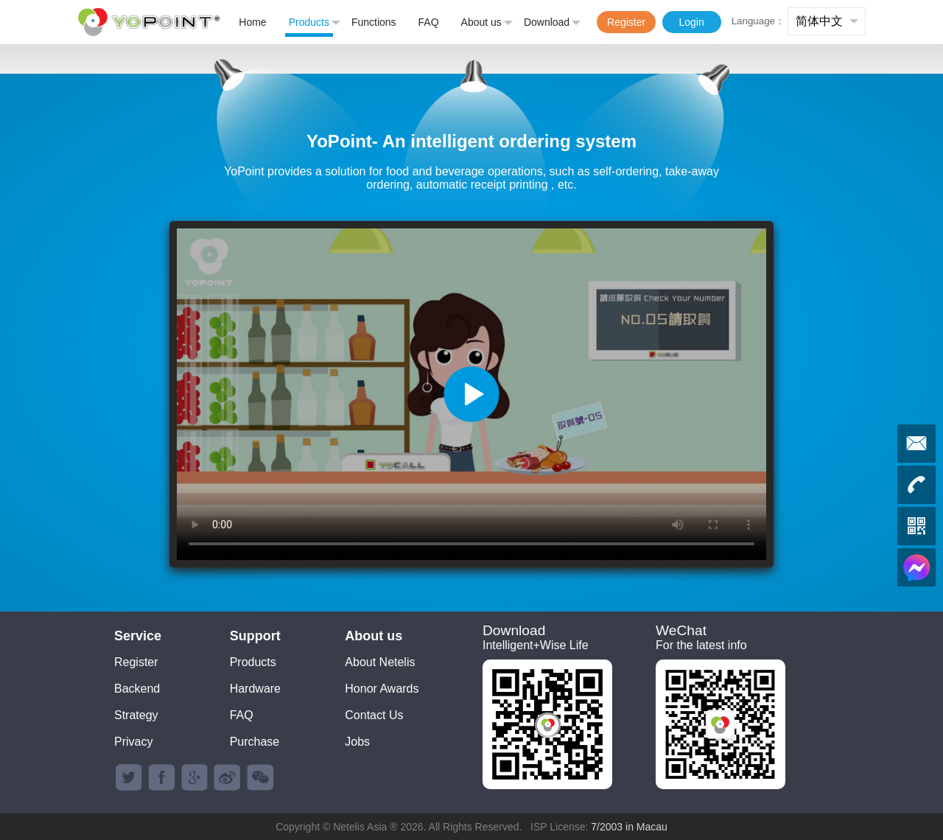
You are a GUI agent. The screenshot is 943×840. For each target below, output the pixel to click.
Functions (373, 22)
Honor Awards (381, 688)
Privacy (133, 741)
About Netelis (380, 662)
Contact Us (374, 715)
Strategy (136, 715)
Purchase (255, 741)
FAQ (428, 22)
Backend (137, 688)
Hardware (255, 688)
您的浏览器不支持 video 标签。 (471, 394)
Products (314, 22)
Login (691, 22)
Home (252, 22)
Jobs (357, 741)
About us (487, 22)
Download (552, 22)
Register (626, 22)
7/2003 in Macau (629, 827)
